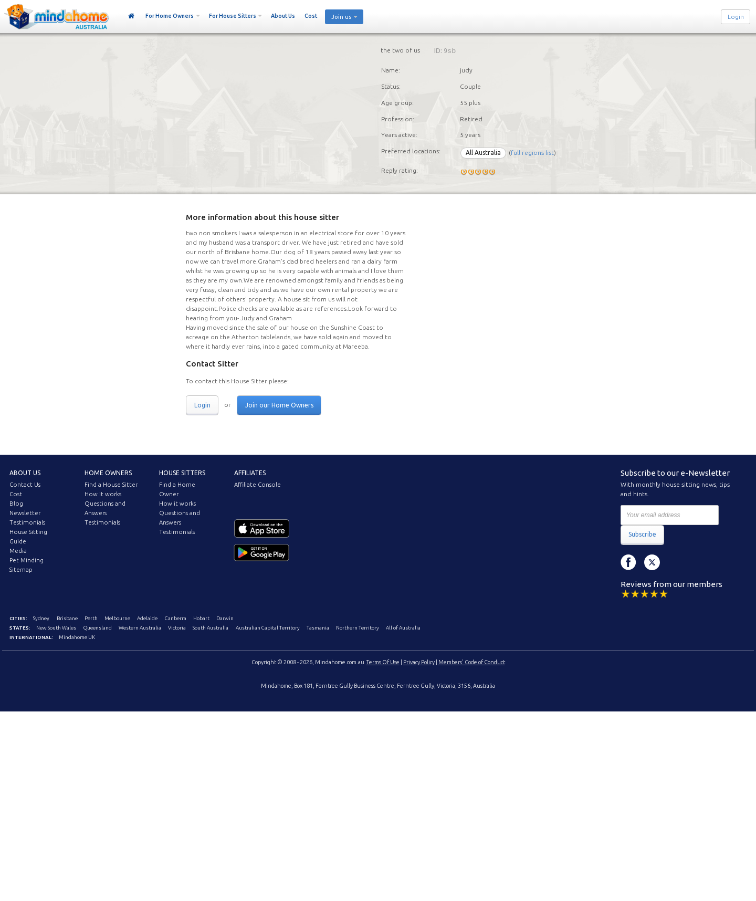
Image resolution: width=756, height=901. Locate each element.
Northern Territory (357, 628)
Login (736, 17)
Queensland (97, 628)
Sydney (41, 618)
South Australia (210, 628)
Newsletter (24, 513)
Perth (91, 618)
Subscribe (642, 534)
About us (24, 472)
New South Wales (56, 628)
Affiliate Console (257, 484)
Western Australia (140, 628)
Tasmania (318, 628)
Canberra (175, 618)
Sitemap (21, 570)
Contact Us (24, 484)
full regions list (532, 152)
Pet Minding (26, 560)
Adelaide (147, 618)
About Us (283, 16)
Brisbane (67, 618)
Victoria (177, 628)
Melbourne (117, 618)
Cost (310, 16)
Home (131, 16)
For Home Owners (169, 16)
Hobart (201, 618)
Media (18, 551)
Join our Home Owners (279, 405)
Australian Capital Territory (268, 628)
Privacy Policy (419, 662)
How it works (103, 494)
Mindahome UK (77, 637)
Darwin (225, 618)
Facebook (628, 562)
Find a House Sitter (111, 484)
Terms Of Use (383, 662)
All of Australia (403, 628)
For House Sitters (232, 16)
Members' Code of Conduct (471, 662)
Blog (16, 503)
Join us (341, 17)
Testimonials (27, 522)
